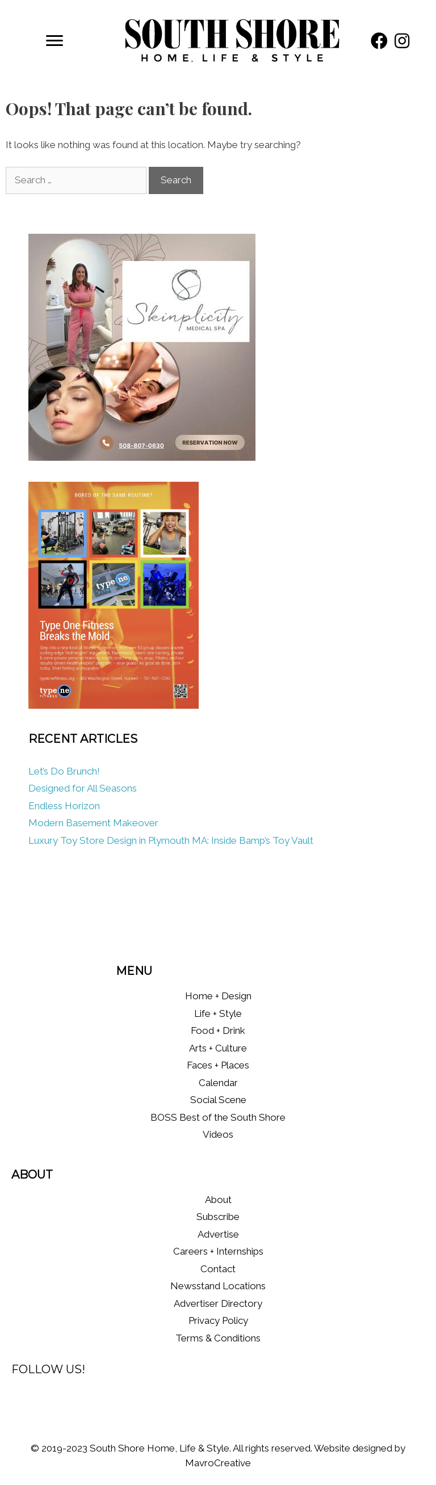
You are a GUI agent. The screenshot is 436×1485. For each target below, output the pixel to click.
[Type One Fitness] (113, 705)
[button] (379, 40)
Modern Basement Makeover (93, 822)
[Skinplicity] (141, 457)
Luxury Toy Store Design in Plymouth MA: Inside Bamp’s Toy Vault (170, 840)
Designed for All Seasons (82, 788)
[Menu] (54, 41)
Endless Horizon (64, 805)
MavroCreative (218, 1463)
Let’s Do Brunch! (64, 771)
